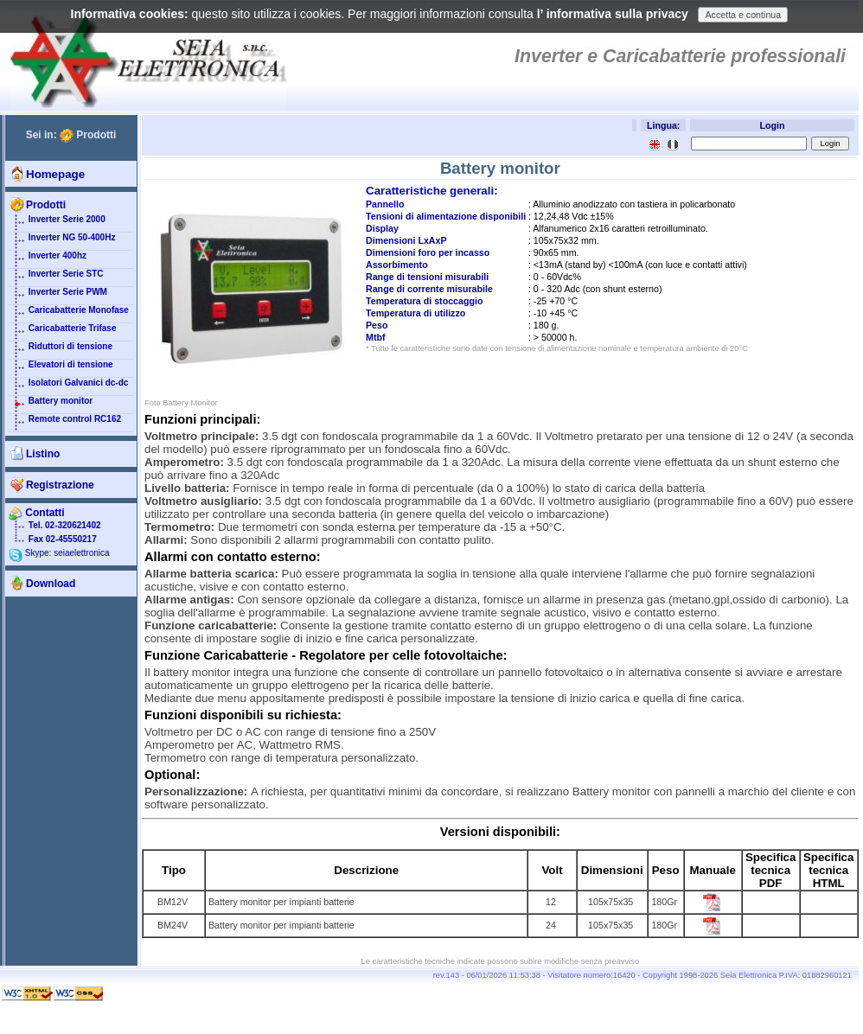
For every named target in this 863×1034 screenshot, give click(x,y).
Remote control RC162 (65, 422)
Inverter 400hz (47, 259)
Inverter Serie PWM (58, 295)
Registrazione (60, 485)
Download (50, 584)
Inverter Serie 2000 (57, 223)
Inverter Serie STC (56, 277)
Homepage (55, 174)
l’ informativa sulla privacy (612, 14)
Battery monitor (51, 404)
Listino (43, 454)
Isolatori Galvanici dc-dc (68, 386)
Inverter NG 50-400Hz (62, 241)
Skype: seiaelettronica (59, 553)
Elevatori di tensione (61, 368)
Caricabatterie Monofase (69, 313)
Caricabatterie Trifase (63, 332)
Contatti (37, 513)
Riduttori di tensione (60, 350)
